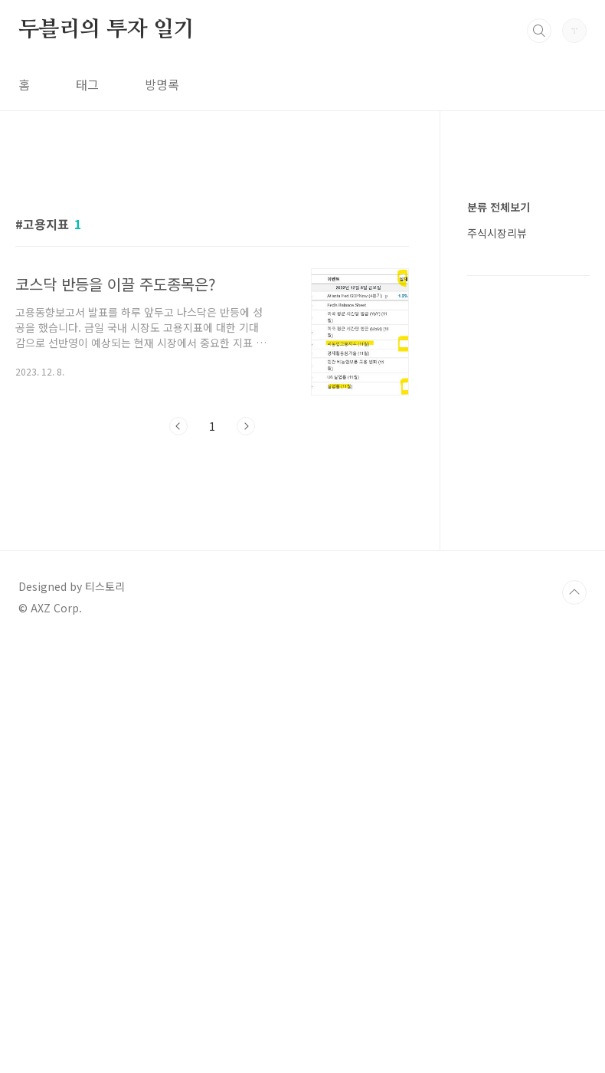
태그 (87, 84)
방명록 (162, 84)
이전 (178, 641)
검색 (539, 30)
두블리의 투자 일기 (106, 30)
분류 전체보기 (498, 666)
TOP (574, 1021)
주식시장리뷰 (497, 693)
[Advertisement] (212, 296)
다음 (246, 641)
